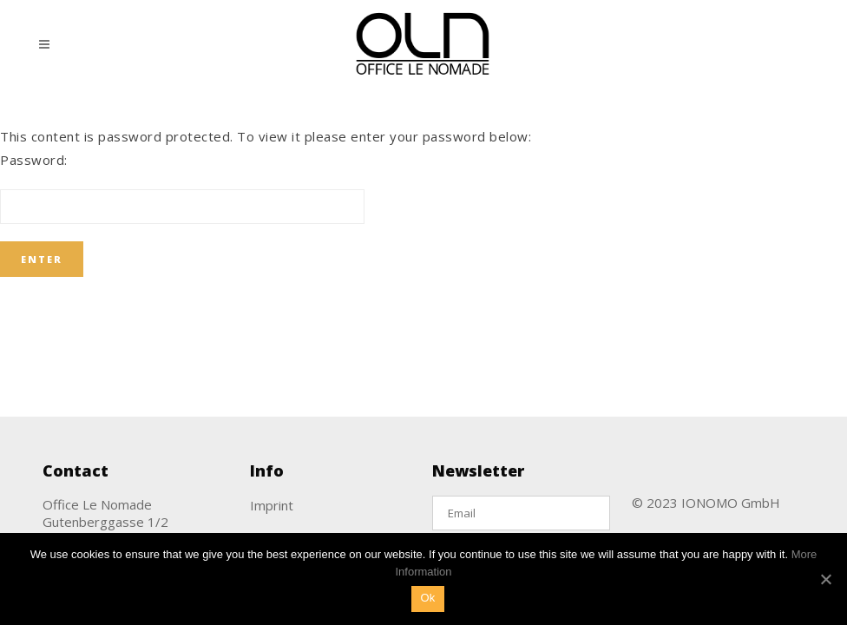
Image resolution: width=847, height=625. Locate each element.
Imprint (271, 505)
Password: (182, 187)
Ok (427, 597)
